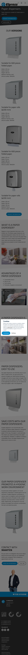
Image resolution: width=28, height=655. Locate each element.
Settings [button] (13, 333)
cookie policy (9, 327)
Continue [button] (6, 333)
